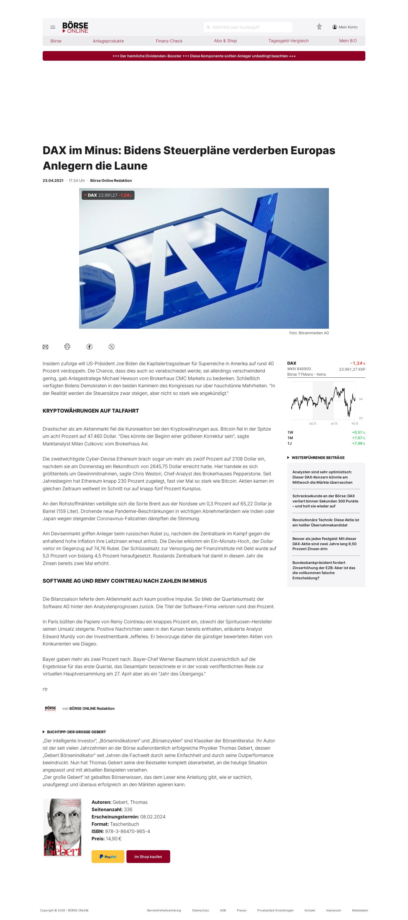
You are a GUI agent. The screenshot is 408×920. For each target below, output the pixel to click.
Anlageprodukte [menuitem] (108, 40)
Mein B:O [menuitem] (348, 40)
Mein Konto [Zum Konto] (345, 27)
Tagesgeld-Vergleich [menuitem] (289, 40)
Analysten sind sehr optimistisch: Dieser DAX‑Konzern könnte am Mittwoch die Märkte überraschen (322, 477)
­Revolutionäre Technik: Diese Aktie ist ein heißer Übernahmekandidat (325, 522)
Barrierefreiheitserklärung (164, 910)
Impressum (333, 910)
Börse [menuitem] (55, 40)
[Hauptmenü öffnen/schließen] (53, 27)
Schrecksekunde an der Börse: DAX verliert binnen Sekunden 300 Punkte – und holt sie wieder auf (325, 501)
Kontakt (310, 910)
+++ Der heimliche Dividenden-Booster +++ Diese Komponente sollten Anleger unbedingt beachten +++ (204, 56)
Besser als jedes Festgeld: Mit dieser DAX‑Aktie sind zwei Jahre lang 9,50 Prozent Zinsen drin (324, 543)
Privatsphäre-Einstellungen (275, 910)
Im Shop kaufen (148, 856)
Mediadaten (360, 910)
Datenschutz (200, 910)
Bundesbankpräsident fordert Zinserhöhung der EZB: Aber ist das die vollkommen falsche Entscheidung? (323, 570)
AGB (223, 910)
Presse (241, 910)
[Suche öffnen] (248, 27)
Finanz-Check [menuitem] (169, 40)
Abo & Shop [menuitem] (225, 40)
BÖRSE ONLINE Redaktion (92, 708)
